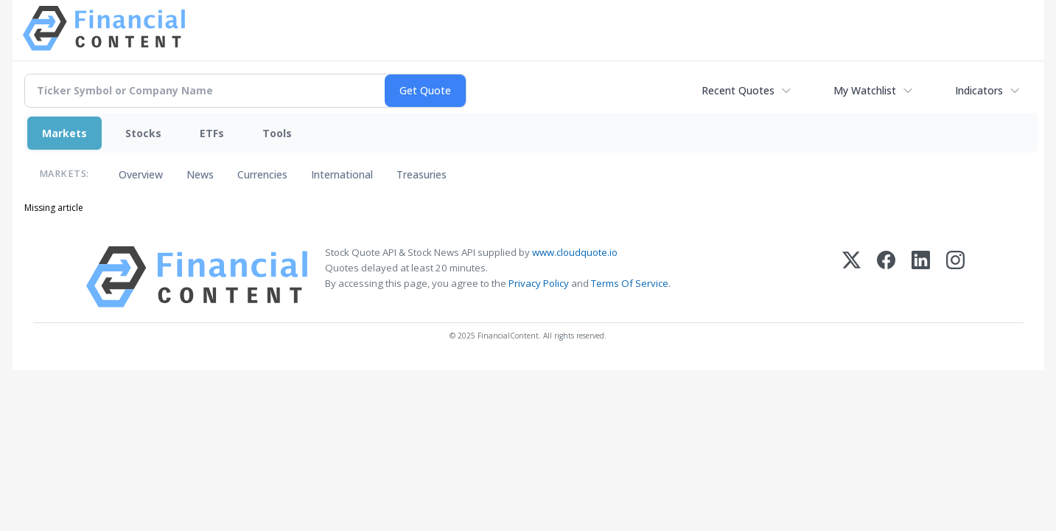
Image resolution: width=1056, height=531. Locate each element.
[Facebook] (886, 277)
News (200, 174)
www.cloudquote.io (575, 252)
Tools (277, 133)
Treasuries (421, 174)
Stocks (143, 133)
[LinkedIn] (921, 277)
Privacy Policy (538, 283)
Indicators (979, 90)
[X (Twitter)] (851, 277)
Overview (141, 174)
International (342, 174)
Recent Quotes (738, 90)
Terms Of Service (629, 283)
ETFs (212, 133)
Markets (64, 133)
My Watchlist (864, 90)
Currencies (262, 174)
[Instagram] (955, 277)
